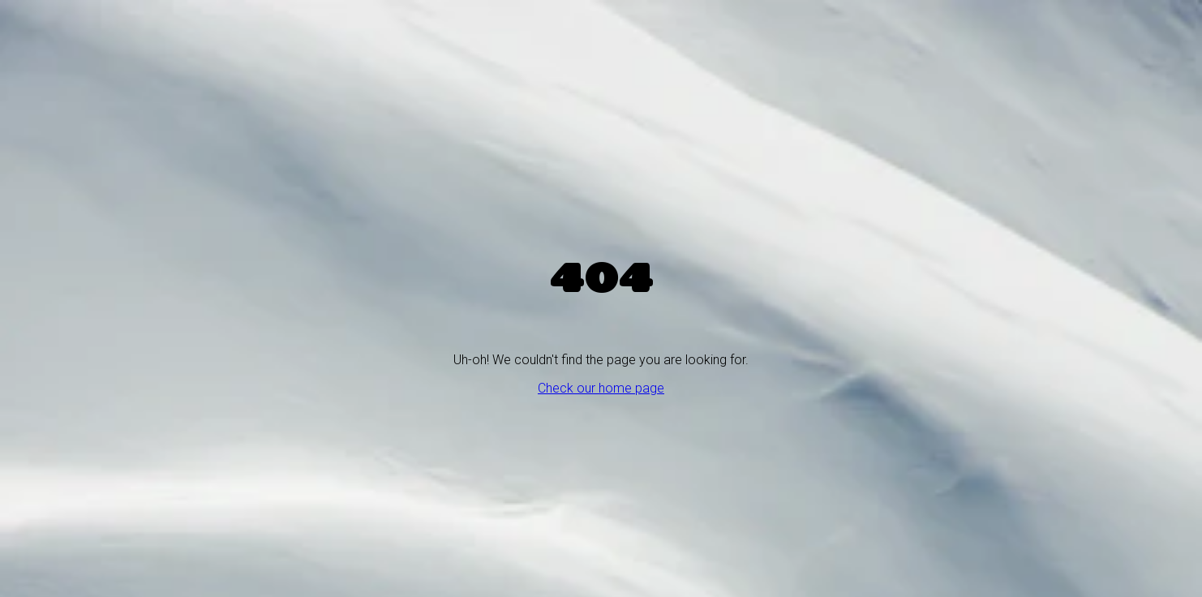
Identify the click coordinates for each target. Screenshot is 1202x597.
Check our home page (601, 388)
